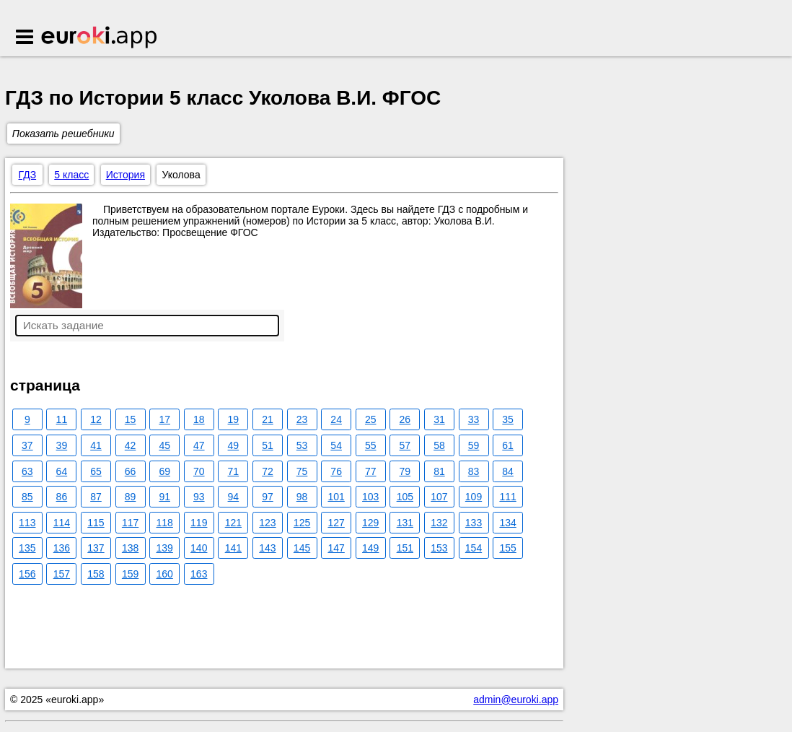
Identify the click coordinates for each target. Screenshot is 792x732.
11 (62, 419)
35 (508, 419)
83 (474, 471)
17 (164, 419)
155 (507, 548)
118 (164, 522)
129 (370, 522)
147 (335, 548)
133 (473, 522)
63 (27, 471)
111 (507, 496)
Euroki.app (100, 38)
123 (267, 522)
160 (164, 574)
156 (27, 574)
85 (27, 496)
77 (371, 471)
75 (302, 471)
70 (199, 471)
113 (27, 522)
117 (130, 522)
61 (508, 445)
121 (233, 522)
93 (199, 496)
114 (61, 522)
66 (130, 471)
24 (336, 419)
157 (61, 574)
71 (233, 471)
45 (164, 445)
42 (130, 445)
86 (62, 496)
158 (95, 574)
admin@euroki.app (515, 699)
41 (96, 445)
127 (335, 522)
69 (164, 471)
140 (198, 548)
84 (508, 471)
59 (474, 445)
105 (405, 496)
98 (302, 496)
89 (130, 496)
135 (27, 548)
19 (233, 419)
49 (233, 445)
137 (95, 548)
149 (370, 548)
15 (130, 419)
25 (371, 419)
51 (267, 445)
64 (62, 471)
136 (61, 548)
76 (336, 471)
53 (302, 445)
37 (27, 445)
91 (164, 496)
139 (164, 548)
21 (267, 419)
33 (474, 419)
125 (302, 522)
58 (439, 445)
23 (302, 419)
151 (405, 548)
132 (439, 522)
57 (405, 445)
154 (473, 548)
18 (199, 419)
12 (96, 419)
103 (370, 496)
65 (96, 471)
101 (335, 496)
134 (507, 522)
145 (302, 548)
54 (336, 445)
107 (439, 496)
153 (439, 548)
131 (405, 522)
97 (267, 496)
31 (439, 419)
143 (267, 548)
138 (130, 548)
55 (371, 445)
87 (96, 496)
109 (473, 496)
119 (198, 522)
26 (405, 419)
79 (405, 471)
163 (198, 574)
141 (233, 548)
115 (95, 522)
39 (62, 445)
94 (233, 496)
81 (439, 471)
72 (267, 471)
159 (130, 574)
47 (199, 445)
